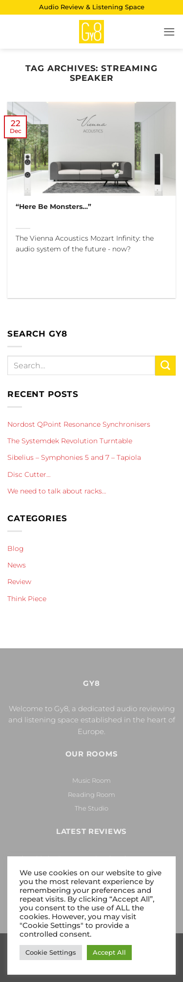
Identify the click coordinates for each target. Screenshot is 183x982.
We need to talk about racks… (56, 491)
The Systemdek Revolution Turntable (69, 440)
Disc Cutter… (29, 474)
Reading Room (91, 794)
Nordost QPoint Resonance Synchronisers (78, 424)
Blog (15, 548)
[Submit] (165, 366)
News (16, 565)
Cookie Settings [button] (50, 952)
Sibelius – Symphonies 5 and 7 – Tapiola (74, 457)
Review (19, 581)
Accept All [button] (109, 952)
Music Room (91, 780)
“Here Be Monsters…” (53, 206)
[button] (169, 31)
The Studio (91, 808)
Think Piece (26, 598)
